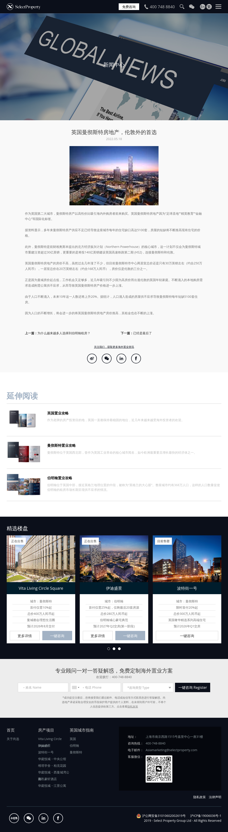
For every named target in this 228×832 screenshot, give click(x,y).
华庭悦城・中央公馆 (52, 759)
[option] (114, 66)
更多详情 (25, 635)
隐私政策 (132, 706)
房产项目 (46, 730)
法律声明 (215, 797)
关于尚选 (13, 739)
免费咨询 (129, 6)
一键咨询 (57, 635)
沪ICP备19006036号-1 (205, 816)
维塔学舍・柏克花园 (52, 765)
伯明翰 (74, 745)
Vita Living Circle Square (50, 739)
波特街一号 (46, 752)
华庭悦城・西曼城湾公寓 (53, 773)
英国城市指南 (82, 730)
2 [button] (114, 648)
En (203, 6)
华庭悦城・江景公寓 (52, 785)
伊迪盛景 (44, 745)
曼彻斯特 (76, 752)
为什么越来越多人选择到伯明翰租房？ (63, 333)
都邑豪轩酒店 (47, 779)
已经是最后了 (142, 333)
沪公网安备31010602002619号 (164, 816)
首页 (11, 730)
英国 (73, 739)
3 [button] (119, 648)
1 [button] (108, 648)
